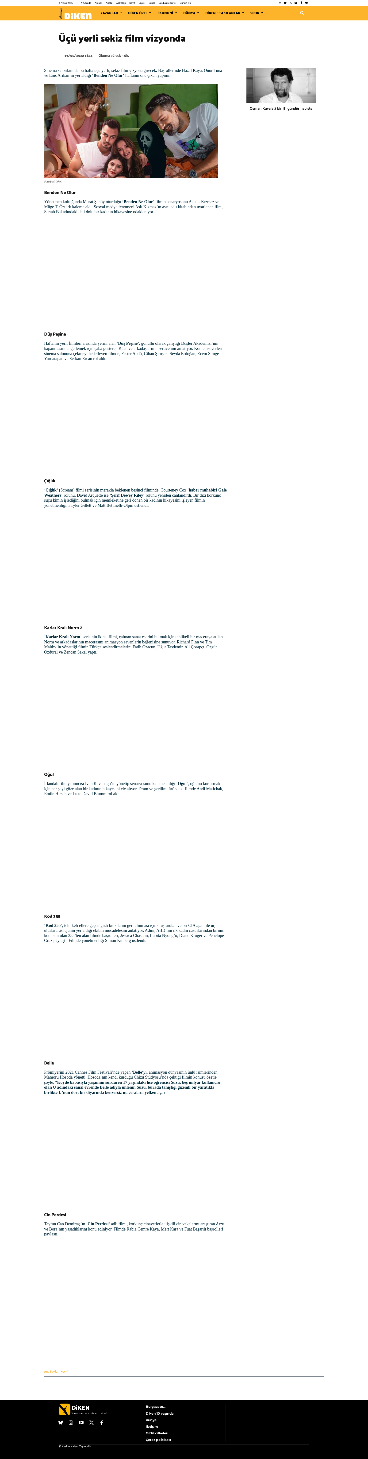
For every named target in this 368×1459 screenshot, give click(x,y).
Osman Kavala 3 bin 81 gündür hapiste (281, 108)
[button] (302, 13)
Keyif (64, 1371)
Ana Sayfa (51, 1371)
